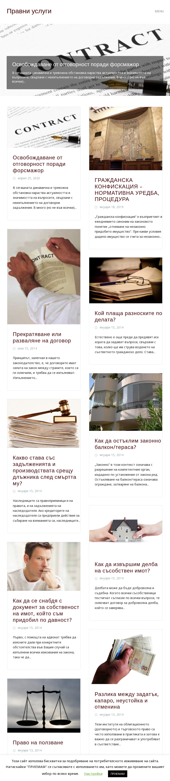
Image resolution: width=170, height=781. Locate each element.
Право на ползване (38, 742)
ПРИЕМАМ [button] (118, 774)
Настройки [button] (93, 773)
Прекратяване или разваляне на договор (42, 337)
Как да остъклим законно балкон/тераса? (128, 444)
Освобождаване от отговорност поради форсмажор (75, 64)
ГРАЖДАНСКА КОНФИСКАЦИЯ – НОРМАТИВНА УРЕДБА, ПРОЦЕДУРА (127, 189)
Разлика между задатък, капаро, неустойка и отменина (127, 700)
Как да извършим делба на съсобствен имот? (126, 568)
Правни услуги (29, 11)
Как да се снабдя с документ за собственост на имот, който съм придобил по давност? (46, 609)
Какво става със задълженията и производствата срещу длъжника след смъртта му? (44, 470)
